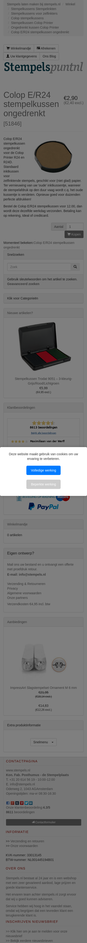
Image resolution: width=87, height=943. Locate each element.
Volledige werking (43, 470)
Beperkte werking (43, 484)
